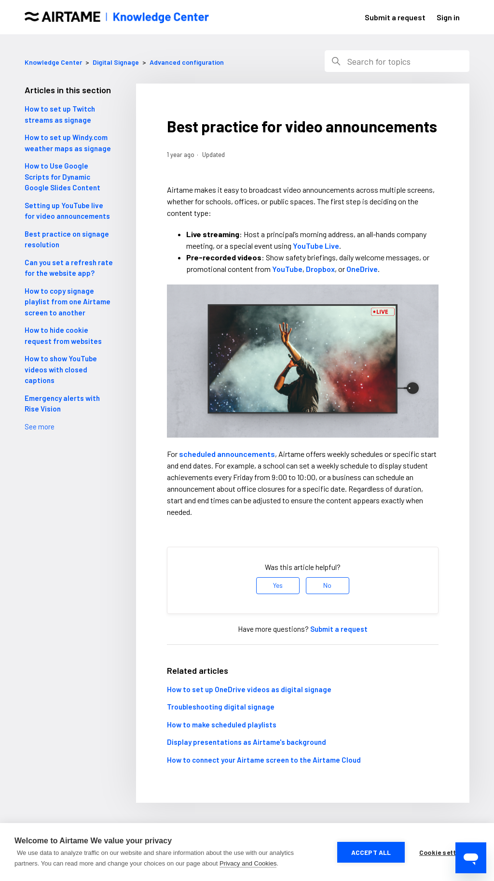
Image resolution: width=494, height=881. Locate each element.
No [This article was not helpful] (327, 585)
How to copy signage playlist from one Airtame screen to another (67, 301)
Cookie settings (444, 852)
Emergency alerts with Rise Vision (62, 403)
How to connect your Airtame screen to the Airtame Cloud (264, 759)
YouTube (287, 268)
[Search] (397, 61)
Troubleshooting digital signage (220, 706)
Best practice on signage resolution (67, 239)
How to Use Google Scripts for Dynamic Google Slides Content (62, 176)
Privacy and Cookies (248, 863)
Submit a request (395, 17)
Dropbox (320, 268)
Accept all (371, 852)
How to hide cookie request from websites (63, 335)
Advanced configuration (187, 62)
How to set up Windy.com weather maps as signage (68, 143)
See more (40, 426)
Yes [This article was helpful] (278, 585)
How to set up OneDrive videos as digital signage (249, 689)
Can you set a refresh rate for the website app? (69, 268)
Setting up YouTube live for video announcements (67, 211)
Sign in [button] (448, 17)
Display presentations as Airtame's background (246, 742)
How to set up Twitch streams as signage (60, 114)
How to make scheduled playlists (221, 724)
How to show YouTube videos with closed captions (61, 369)
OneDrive (362, 268)
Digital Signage (116, 62)
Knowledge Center (53, 62)
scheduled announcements (227, 453)
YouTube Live (316, 245)
